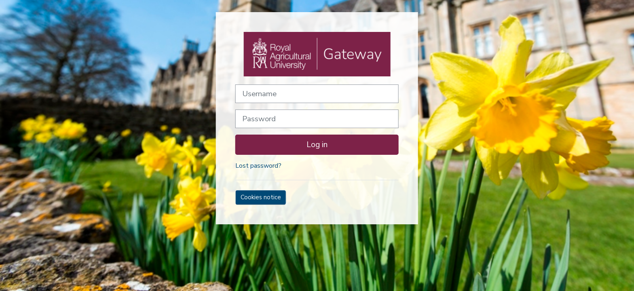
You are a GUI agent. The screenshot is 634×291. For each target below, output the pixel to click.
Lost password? (258, 165)
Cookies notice (261, 197)
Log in (317, 144)
